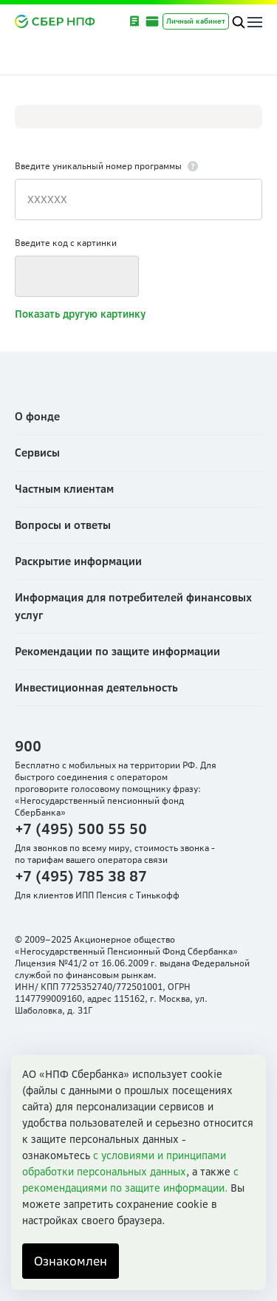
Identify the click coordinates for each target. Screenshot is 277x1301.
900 (28, 746)
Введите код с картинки (66, 242)
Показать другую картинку (80, 313)
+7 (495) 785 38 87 (81, 876)
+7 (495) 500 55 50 (81, 828)
